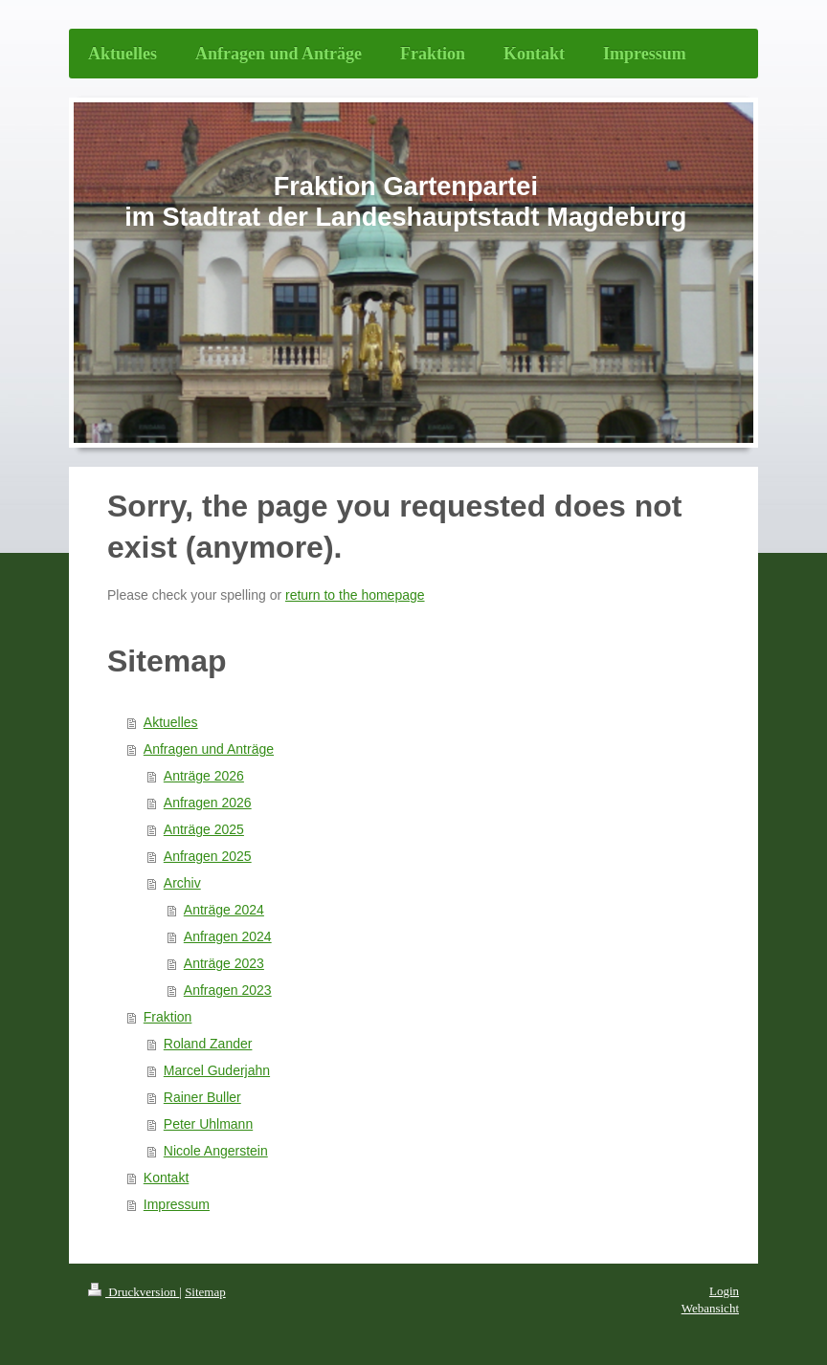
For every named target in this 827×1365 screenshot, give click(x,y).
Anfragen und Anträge (209, 749)
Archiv (182, 883)
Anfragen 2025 (208, 856)
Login (724, 1291)
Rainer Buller (202, 1097)
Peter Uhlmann (208, 1124)
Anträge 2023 (224, 963)
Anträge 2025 (204, 829)
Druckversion (133, 1292)
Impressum (177, 1204)
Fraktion (168, 1016)
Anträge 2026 (204, 775)
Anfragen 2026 (208, 802)
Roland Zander (208, 1043)
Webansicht (710, 1308)
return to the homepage (355, 595)
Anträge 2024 (224, 909)
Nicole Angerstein (216, 1150)
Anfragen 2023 (228, 990)
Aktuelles (171, 722)
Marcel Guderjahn (217, 1070)
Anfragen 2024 (228, 936)
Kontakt (166, 1177)
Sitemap (205, 1292)
